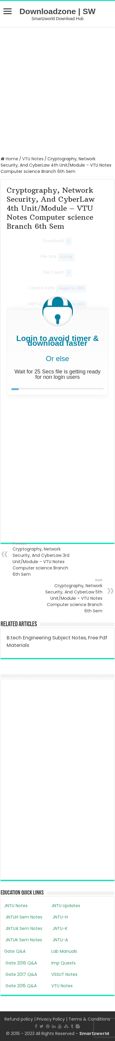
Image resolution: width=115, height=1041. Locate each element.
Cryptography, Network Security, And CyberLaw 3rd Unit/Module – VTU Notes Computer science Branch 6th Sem (43, 559)
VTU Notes (33, 159)
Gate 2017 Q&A (20, 974)
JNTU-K (59, 928)
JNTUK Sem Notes (23, 940)
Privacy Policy (51, 1019)
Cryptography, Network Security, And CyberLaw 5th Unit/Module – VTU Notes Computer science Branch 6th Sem (71, 596)
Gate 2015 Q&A (20, 986)
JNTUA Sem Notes (23, 928)
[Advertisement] (57, 91)
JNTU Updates (65, 906)
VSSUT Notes (64, 974)
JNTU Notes (16, 906)
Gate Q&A (15, 951)
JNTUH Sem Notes (23, 917)
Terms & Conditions (89, 1019)
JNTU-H (59, 917)
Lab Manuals (64, 951)
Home (9, 159)
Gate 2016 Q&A (20, 963)
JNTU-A (59, 940)
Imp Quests (63, 963)
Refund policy (19, 1019)
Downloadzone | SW (57, 11)
